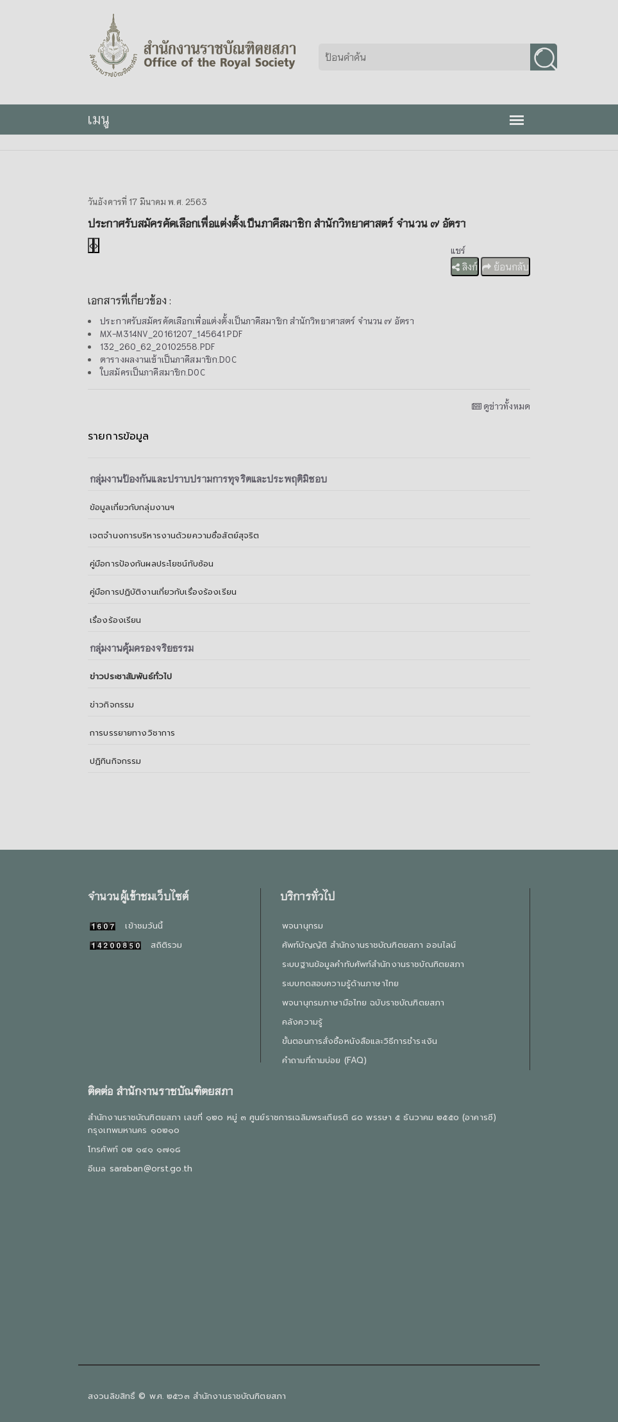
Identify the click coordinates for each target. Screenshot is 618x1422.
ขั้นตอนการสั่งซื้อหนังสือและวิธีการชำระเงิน (359, 1041)
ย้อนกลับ (505, 266)
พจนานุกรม (302, 926)
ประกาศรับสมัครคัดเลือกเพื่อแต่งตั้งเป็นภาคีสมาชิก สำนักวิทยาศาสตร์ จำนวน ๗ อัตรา (257, 320)
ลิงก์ (465, 266)
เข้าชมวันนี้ (126, 926)
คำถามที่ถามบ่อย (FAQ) (324, 1060)
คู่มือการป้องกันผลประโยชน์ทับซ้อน (151, 564)
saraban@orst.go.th (151, 1168)
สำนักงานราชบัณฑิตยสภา (239, 1396)
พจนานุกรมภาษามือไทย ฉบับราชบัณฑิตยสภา (363, 1002)
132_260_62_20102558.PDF (157, 346)
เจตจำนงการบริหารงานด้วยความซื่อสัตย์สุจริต (174, 535)
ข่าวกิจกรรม (112, 705)
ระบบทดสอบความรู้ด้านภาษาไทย (340, 983)
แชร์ (458, 250)
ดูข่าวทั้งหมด (501, 406)
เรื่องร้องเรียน (115, 620)
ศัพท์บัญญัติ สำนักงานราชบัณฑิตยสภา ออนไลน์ (369, 945)
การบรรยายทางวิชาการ (132, 733)
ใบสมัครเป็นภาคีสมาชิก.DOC (152, 372)
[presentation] (91, 245)
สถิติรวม (136, 945)
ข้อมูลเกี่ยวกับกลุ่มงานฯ (132, 507)
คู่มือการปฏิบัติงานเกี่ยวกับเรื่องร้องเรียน (163, 592)
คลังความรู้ (302, 1022)
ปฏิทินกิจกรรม (115, 761)
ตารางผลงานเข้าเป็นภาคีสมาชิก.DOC (168, 359)
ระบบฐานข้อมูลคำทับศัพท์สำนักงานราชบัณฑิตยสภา (373, 964)
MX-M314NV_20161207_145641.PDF (171, 333)
